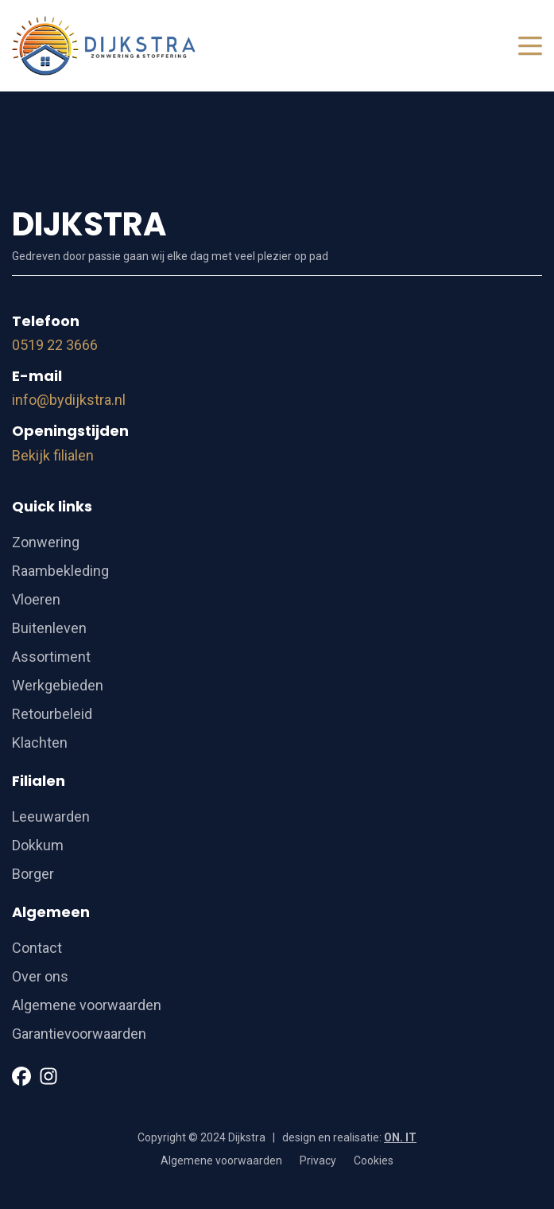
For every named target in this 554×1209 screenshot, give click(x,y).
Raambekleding (60, 570)
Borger (33, 873)
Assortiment (51, 656)
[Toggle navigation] (530, 46)
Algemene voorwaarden (86, 1005)
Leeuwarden (51, 816)
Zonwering (45, 542)
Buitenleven (49, 628)
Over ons (40, 976)
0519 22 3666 (55, 344)
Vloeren (36, 599)
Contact (37, 947)
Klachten (40, 742)
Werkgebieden (57, 685)
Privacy (318, 1160)
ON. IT (400, 1137)
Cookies (373, 1160)
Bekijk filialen (53, 455)
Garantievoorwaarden (79, 1033)
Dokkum (38, 845)
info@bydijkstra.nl (69, 399)
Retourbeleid (52, 714)
